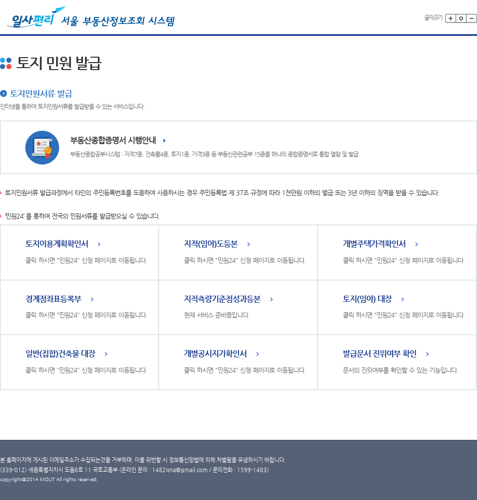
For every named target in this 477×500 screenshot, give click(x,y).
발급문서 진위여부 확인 (379, 354)
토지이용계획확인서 (56, 244)
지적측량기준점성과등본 (222, 299)
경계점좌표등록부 (53, 299)
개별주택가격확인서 (374, 244)
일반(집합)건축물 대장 (60, 354)
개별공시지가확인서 (215, 354)
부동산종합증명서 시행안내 (113, 140)
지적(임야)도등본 (211, 244)
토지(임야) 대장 (367, 299)
